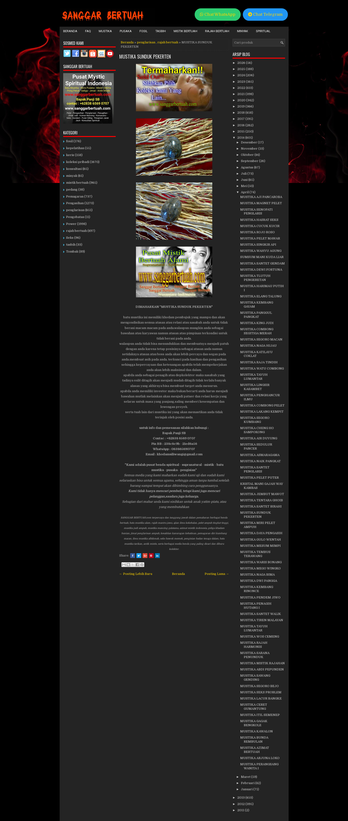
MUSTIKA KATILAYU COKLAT (256, 354)
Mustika (105, 31)
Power (71, 224)
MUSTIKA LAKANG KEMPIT (262, 411)
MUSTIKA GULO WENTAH (260, 539)
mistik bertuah (77, 182)
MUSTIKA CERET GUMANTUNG (253, 706)
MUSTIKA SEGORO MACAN (261, 339)
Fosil (144, 31)
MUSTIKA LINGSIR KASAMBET (255, 387)
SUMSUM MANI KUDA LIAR (262, 257)
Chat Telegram (265, 14)
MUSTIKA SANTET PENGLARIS (255, 469)
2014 (241, 137)
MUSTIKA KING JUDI (257, 323)
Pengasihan (75, 203)
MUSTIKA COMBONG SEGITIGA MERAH (256, 331)
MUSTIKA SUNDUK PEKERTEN (145, 56)
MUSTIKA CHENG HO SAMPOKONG (257, 430)
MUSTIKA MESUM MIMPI (260, 545)
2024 (241, 75)
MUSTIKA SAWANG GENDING (255, 677)
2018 (241, 112)
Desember (249, 142)
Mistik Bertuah (185, 31)
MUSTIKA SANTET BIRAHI (261, 506)
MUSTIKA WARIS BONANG (261, 562)
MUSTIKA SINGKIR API (258, 244)
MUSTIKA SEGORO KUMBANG (255, 420)
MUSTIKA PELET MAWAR (260, 238)
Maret (246, 777)
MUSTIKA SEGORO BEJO (259, 686)
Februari (248, 783)
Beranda (70, 31)
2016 (241, 125)
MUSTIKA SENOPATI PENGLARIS (256, 211)
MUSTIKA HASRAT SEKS (259, 220)
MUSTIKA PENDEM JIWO (260, 597)
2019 (241, 106)
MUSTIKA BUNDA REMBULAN (254, 739)
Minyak (242, 31)
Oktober (248, 155)
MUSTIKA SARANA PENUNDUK (255, 655)
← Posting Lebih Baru (135, 574)
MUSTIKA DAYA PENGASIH (261, 533)
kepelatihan (75, 148)
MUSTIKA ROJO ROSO (257, 232)
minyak (71, 175)
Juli (244, 173)
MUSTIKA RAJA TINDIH (259, 362)
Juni (244, 180)
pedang (72, 189)
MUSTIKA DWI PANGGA (258, 581)
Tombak (72, 251)
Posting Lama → (217, 574)
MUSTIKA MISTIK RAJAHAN (262, 663)
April (245, 192)
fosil (69, 141)
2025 (241, 69)
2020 (241, 100)
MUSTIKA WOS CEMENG (259, 636)
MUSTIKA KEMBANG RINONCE (256, 589)
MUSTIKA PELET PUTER (259, 477)
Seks (69, 237)
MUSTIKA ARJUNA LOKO (260, 758)
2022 (241, 88)
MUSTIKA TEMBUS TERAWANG (255, 554)
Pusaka (126, 31)
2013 (241, 797)
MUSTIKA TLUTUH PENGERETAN (255, 278)
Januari (247, 789)
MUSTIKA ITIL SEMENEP (260, 715)
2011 (241, 810)
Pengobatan (75, 217)
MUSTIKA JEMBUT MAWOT (262, 494)
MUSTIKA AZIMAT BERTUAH (254, 750)
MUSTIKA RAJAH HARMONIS (253, 645)
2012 (241, 804)
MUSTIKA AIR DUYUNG (258, 438)
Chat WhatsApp (217, 14)
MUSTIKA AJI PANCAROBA (261, 197)
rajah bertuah (167, 42)
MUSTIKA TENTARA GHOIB (261, 500)
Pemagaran (74, 196)
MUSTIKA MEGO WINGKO (260, 568)
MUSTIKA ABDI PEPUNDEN (262, 669)
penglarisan (146, 42)
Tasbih (161, 31)
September (250, 161)
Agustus (247, 167)
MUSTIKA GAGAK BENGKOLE (253, 723)
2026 (241, 63)
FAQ (88, 31)
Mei (244, 186)
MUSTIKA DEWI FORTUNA (261, 269)
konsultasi (74, 169)
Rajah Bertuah (217, 31)
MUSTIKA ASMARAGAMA (260, 455)
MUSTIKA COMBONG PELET (262, 405)
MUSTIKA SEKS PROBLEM (260, 692)
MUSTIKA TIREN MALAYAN (261, 620)
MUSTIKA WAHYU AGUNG (260, 251)
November (249, 148)
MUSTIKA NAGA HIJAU (258, 345)
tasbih (70, 244)
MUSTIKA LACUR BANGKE (261, 698)
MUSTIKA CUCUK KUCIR (260, 226)
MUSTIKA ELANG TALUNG (260, 296)
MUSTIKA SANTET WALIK (260, 614)
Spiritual (263, 31)
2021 (241, 94)
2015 (241, 131)
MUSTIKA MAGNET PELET (261, 203)
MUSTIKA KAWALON (256, 731)
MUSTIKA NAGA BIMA (257, 574)
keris (70, 155)
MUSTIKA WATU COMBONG (262, 368)
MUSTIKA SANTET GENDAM (262, 263)
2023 (241, 81)
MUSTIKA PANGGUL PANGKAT (256, 315)
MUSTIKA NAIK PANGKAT (260, 461)
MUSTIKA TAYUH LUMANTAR (254, 376)
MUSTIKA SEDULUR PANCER (256, 446)
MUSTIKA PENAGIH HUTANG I (255, 605)
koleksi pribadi (77, 162)
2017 (241, 119)
